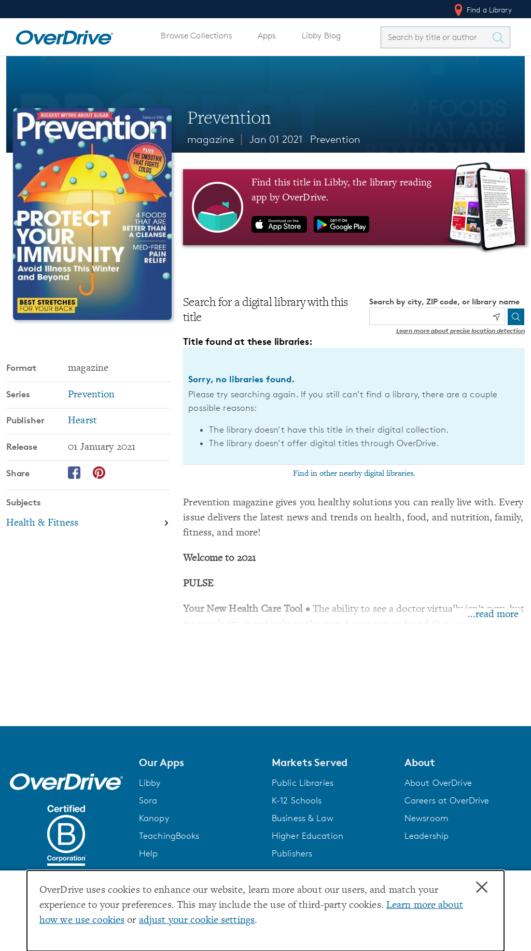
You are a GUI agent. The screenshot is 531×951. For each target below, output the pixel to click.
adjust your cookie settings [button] (197, 921)
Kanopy (154, 818)
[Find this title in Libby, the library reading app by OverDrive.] (354, 207)
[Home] (64, 35)
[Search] (516, 317)
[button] (199, 762)
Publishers (292, 853)
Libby (150, 783)
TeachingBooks (169, 836)
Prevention (335, 139)
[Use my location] (496, 317)
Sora (148, 800)
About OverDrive (438, 783)
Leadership (426, 836)
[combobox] (436, 37)
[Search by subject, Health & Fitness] (88, 523)
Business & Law (302, 818)
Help (148, 853)
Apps (267, 36)
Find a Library (482, 10)
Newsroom (426, 818)
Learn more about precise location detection (460, 330)
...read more (493, 615)
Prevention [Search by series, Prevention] (91, 395)
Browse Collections (196, 36)
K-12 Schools (297, 800)
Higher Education (307, 836)
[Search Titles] (500, 37)
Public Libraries (302, 783)
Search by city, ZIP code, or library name (444, 301)
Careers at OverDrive (446, 800)
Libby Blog (321, 36)
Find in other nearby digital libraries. (354, 474)
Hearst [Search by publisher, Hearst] (82, 421)
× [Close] (481, 887)
